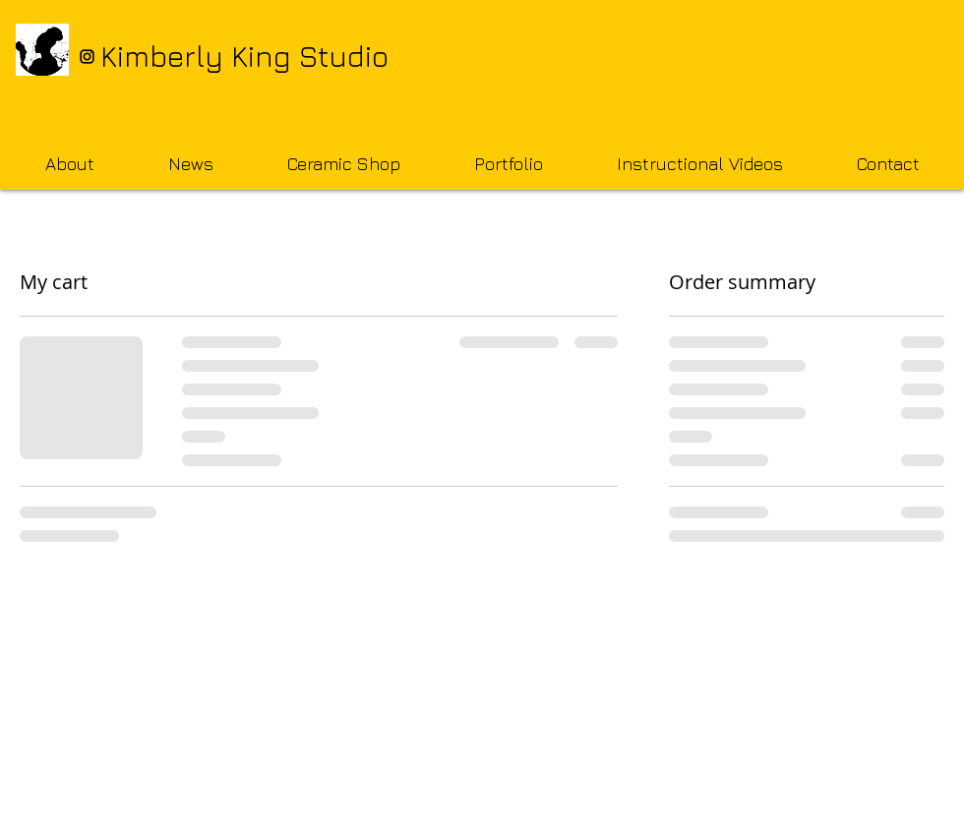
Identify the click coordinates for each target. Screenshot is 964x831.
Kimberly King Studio (244, 56)
